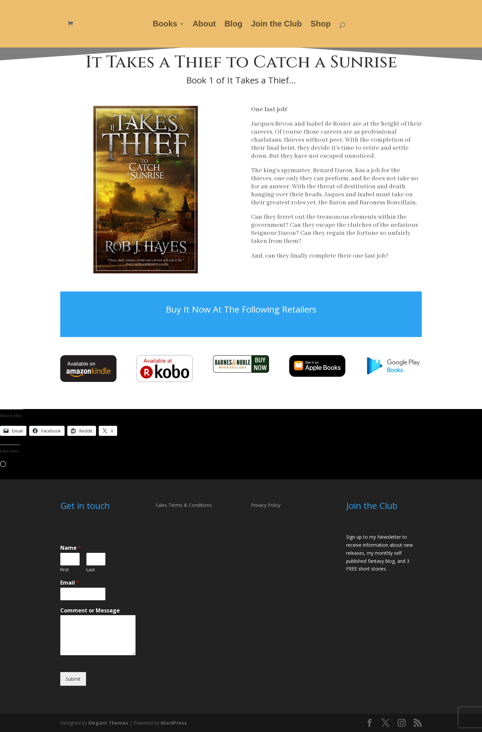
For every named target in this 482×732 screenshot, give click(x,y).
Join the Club (276, 24)
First (64, 570)
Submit (73, 679)
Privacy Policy (265, 505)
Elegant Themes (108, 723)
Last (90, 570)
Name (70, 547)
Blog (233, 24)
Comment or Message (90, 610)
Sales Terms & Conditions (184, 505)
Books (165, 24)
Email (69, 582)
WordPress (174, 723)
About (204, 24)
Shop (321, 24)
